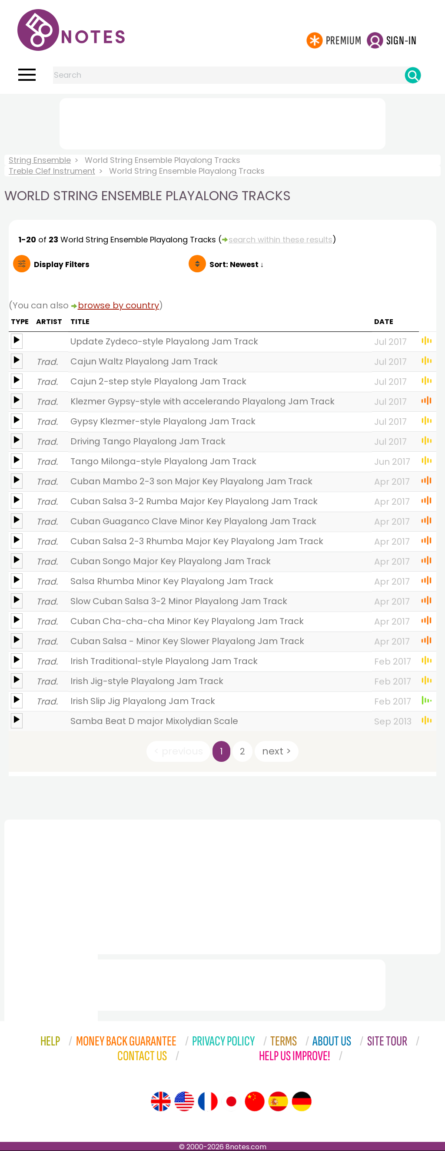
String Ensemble (40, 160)
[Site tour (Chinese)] (255, 1101)
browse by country (118, 305)
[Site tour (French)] (208, 1101)
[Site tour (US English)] (184, 1101)
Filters (62, 264)
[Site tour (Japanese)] (231, 1101)
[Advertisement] (222, 122)
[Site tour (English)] (161, 1101)
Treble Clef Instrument (52, 170)
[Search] (413, 75)
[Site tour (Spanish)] (278, 1101)
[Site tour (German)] (301, 1101)
